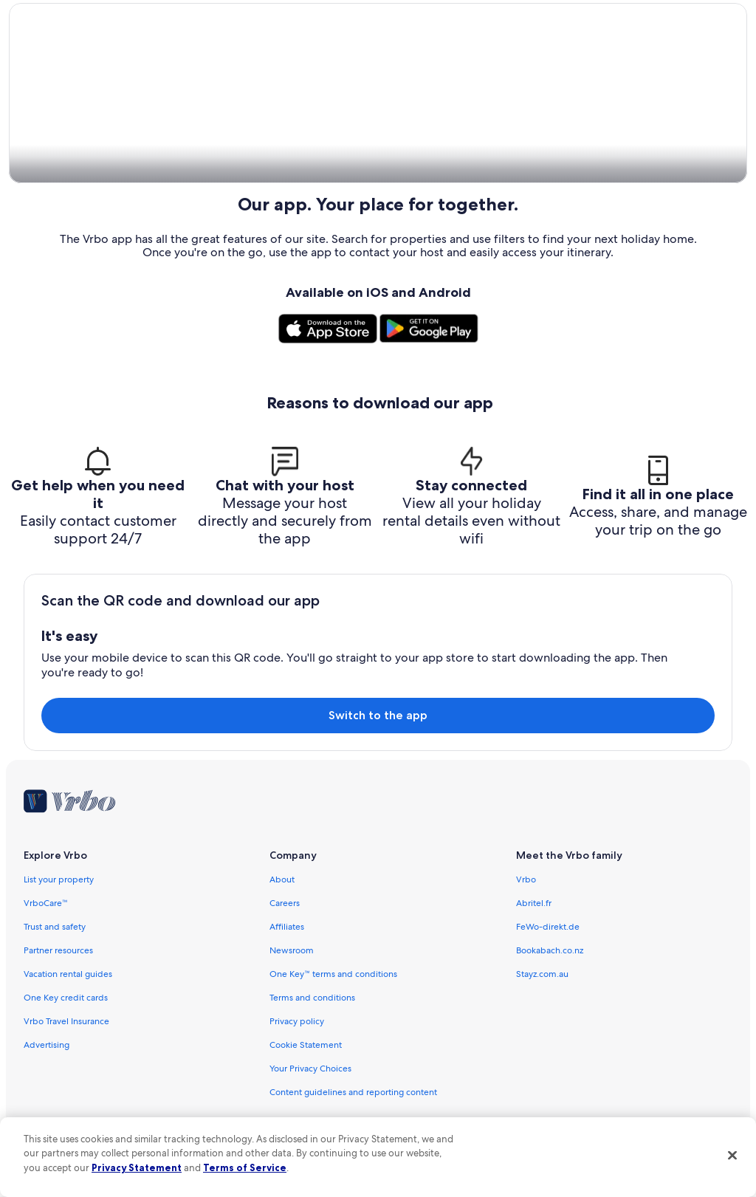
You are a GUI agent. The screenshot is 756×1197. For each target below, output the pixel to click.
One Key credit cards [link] (66, 998)
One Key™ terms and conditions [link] (333, 975)
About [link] (282, 880)
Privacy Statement (137, 1167)
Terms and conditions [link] (312, 998)
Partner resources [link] (58, 951)
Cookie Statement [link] (305, 1046)
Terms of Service (244, 1167)
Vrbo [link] (526, 880)
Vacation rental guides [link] (68, 975)
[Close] (732, 1155)
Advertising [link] (46, 1046)
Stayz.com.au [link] (542, 975)
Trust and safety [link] (55, 927)
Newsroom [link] (291, 951)
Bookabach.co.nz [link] (549, 951)
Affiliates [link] (286, 927)
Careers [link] (284, 904)
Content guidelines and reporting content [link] (353, 1093)
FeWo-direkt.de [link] (548, 927)
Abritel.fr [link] (533, 904)
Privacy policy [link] (296, 1022)
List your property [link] (59, 880)
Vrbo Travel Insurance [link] (66, 1022)
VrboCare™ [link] (46, 904)
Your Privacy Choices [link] (310, 1069)
